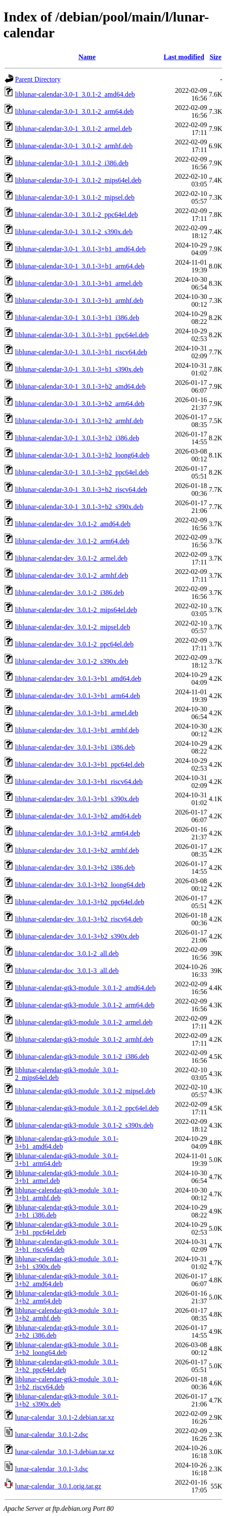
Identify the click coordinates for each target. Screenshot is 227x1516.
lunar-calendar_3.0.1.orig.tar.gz (58, 1486)
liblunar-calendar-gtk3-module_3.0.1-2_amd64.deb (85, 987)
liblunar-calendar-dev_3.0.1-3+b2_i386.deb (75, 867)
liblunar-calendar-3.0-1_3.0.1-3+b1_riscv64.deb (81, 352)
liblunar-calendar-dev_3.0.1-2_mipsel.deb (72, 627)
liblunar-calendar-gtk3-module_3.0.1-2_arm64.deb (84, 1005)
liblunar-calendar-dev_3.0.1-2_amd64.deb (72, 524)
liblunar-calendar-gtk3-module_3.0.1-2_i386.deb (82, 1056)
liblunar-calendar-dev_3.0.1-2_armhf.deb (71, 575)
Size (215, 57)
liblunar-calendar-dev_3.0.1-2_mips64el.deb (76, 609)
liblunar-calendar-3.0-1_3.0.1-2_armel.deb (73, 128)
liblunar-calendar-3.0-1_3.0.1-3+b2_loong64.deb (82, 455)
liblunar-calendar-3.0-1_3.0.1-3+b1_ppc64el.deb (81, 335)
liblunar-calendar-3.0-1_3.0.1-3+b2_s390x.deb (79, 506)
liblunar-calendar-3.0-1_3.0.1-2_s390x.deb (74, 231)
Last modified (183, 57)
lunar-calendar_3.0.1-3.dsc (51, 1469)
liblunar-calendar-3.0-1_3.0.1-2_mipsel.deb (74, 197)
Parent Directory (38, 79)
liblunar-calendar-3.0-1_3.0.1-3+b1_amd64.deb (80, 249)
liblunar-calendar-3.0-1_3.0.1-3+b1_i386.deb (77, 317)
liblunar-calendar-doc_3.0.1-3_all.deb (66, 970)
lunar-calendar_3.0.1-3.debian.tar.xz (64, 1451)
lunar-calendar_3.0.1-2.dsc (51, 1434)
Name (87, 57)
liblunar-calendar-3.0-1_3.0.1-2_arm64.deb (74, 111)
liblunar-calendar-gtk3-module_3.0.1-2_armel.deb (84, 1022)
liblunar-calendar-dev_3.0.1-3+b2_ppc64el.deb (79, 902)
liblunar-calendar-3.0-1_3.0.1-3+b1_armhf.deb (79, 300)
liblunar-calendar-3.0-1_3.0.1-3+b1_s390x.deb (79, 369)
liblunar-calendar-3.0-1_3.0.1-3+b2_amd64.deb (80, 386)
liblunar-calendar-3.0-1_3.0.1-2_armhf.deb (74, 145)
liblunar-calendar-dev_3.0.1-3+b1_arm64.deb (77, 695)
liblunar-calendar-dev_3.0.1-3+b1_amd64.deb (78, 678)
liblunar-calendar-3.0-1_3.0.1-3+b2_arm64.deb (80, 403)
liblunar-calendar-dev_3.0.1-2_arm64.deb (72, 541)
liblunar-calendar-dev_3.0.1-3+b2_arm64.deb (77, 833)
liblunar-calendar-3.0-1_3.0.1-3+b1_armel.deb (78, 283)
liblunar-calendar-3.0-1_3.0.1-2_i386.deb (71, 163)
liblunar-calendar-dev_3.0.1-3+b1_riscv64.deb (79, 781)
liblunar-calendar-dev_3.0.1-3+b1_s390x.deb (77, 798)
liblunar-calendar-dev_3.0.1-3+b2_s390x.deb (77, 936)
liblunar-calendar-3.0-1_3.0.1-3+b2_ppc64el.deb (81, 472)
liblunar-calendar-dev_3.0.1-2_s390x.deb (71, 661)
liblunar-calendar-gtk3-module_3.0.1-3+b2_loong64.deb (66, 1348)
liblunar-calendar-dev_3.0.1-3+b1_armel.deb (76, 713)
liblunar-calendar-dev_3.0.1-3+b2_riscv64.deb (79, 919)
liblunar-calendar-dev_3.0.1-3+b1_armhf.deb (77, 730)
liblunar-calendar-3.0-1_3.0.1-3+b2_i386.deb (77, 438)
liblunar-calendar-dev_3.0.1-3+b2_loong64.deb (80, 884)
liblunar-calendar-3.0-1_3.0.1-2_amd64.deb (75, 94)
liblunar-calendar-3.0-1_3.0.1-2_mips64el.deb (78, 180)
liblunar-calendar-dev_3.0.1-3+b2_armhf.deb (77, 850)
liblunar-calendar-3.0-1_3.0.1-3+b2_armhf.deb (79, 420)
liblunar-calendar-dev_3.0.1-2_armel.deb (71, 558)
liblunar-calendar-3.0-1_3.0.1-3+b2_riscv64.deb (81, 489)
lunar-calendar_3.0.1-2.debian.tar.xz (64, 1417)
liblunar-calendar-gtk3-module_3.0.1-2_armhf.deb (84, 1039)
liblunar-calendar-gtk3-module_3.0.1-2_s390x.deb (84, 1125)
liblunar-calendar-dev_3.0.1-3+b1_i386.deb (75, 747)
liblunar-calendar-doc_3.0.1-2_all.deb (66, 953)
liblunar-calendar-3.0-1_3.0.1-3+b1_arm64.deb (80, 266)
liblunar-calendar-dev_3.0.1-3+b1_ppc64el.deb (79, 764)
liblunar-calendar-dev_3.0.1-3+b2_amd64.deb (78, 816)
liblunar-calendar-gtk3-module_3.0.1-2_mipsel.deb (85, 1091)
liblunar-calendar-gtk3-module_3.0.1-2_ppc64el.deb (87, 1108)
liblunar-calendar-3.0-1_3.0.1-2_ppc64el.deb (76, 214)
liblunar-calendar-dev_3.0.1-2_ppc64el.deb (74, 644)
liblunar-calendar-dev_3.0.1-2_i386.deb (69, 592)
